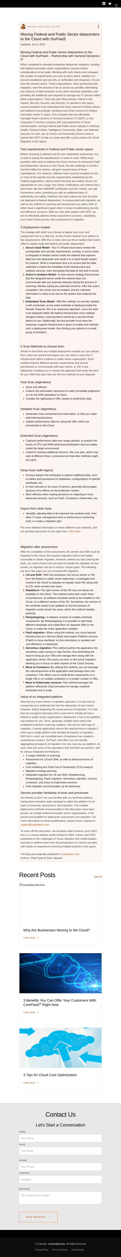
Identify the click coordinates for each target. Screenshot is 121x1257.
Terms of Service (60, 1250)
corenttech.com (70, 854)
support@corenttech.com (35, 824)
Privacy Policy (41, 1250)
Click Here (75, 531)
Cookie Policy (77, 1250)
